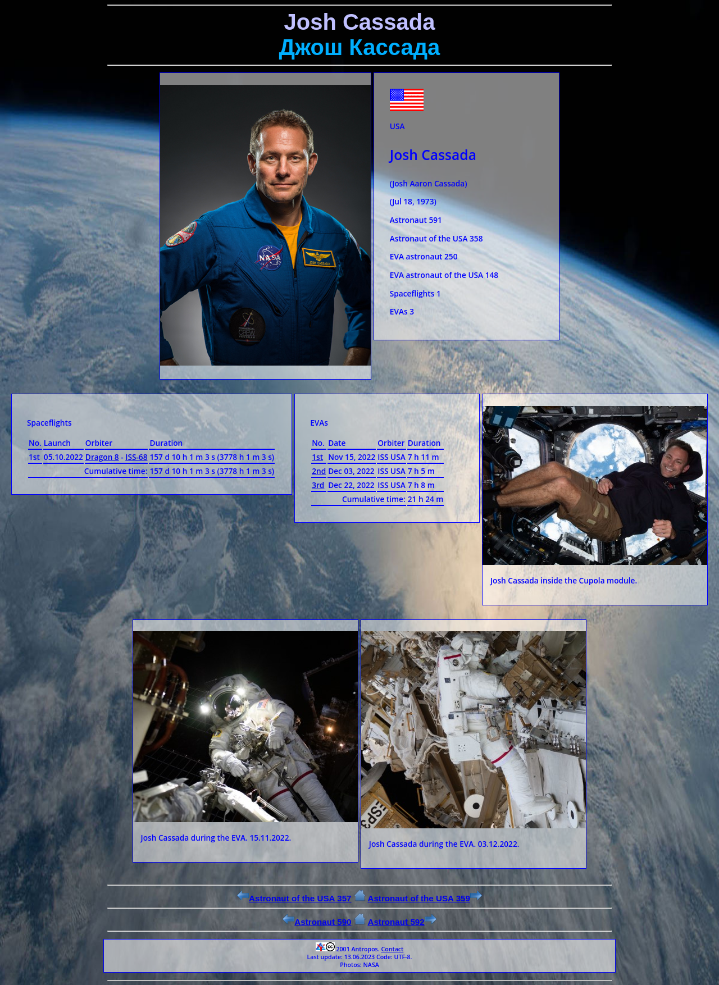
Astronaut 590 (317, 922)
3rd (318, 485)
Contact (392, 949)
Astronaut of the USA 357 (294, 898)
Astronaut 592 (401, 922)
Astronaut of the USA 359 (424, 898)
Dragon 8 (102, 457)
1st (317, 457)
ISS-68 (136, 457)
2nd (319, 471)
